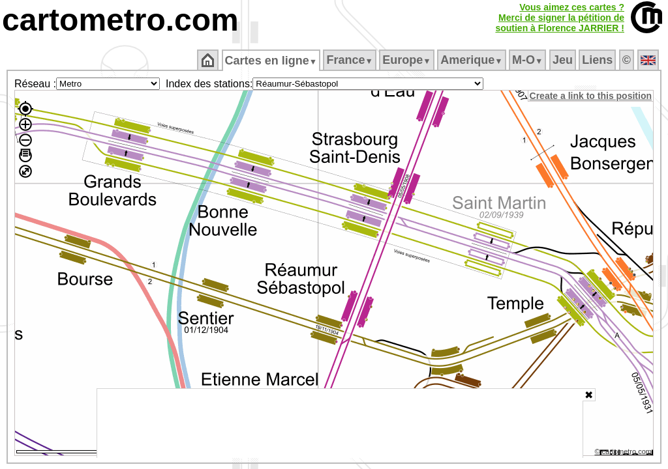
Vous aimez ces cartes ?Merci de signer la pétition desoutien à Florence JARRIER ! (559, 17)
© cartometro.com (624, 453)
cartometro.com (120, 20)
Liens (598, 59)
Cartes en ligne (272, 60)
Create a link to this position (591, 96)
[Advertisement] (339, 423)
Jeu (563, 59)
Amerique (473, 59)
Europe (408, 59)
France (350, 59)
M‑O (528, 59)
